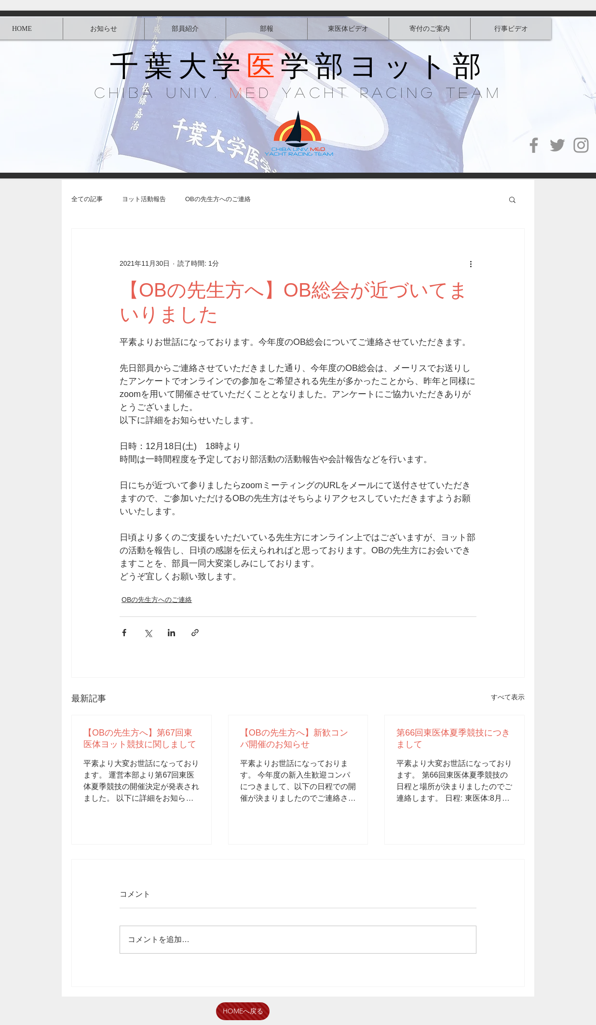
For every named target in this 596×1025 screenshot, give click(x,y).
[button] (512, 199)
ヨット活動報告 (144, 199)
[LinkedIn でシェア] (171, 632)
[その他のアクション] (470, 263)
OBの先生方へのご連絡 (218, 199)
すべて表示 (508, 697)
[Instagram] (581, 145)
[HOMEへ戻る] (243, 1011)
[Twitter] (557, 145)
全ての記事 (87, 199)
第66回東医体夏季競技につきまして (453, 738)
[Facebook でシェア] (124, 632)
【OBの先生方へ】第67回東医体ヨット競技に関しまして (139, 738)
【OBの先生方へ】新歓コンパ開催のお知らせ (294, 738)
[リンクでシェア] (195, 632)
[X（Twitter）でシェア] (147, 632)
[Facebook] (534, 145)
